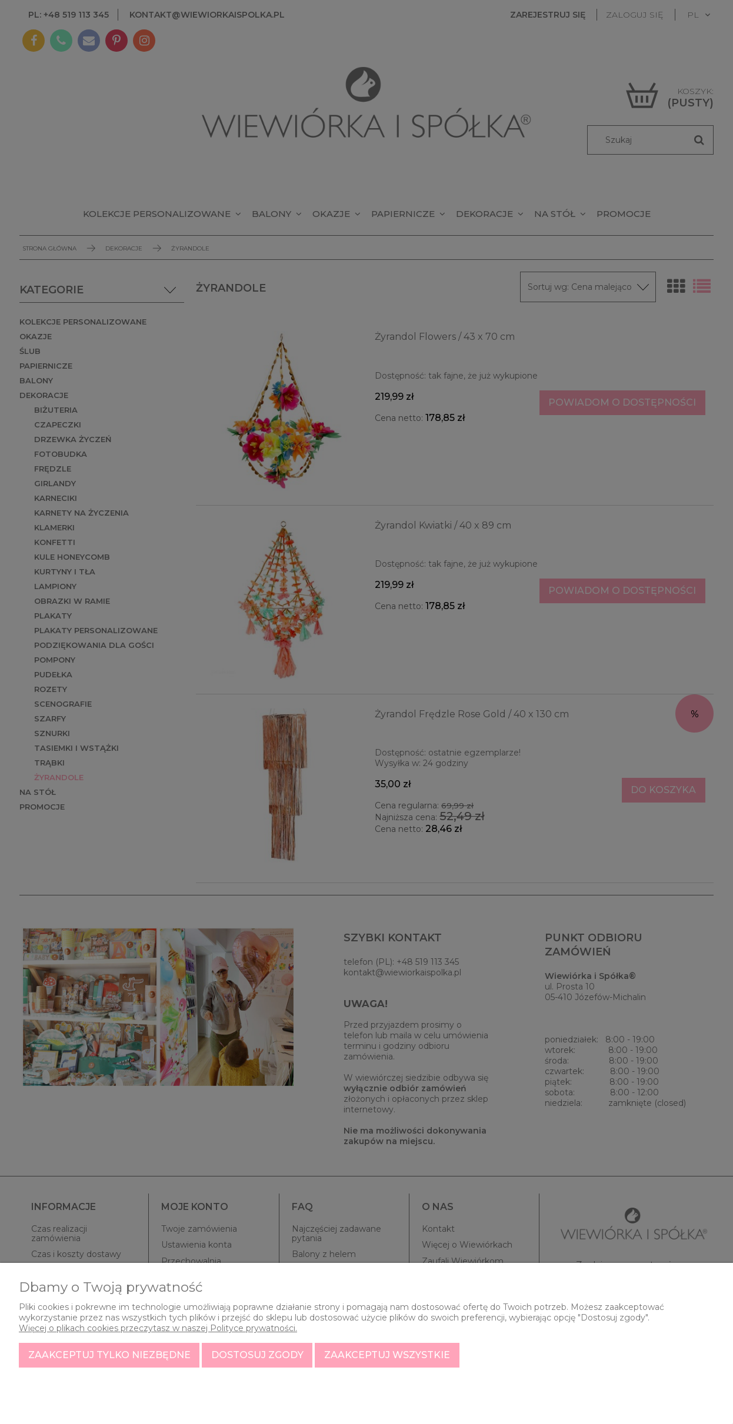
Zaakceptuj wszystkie (387, 1355)
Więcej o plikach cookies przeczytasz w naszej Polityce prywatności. (158, 1328)
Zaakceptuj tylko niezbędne (109, 1355)
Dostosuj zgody (257, 1355)
